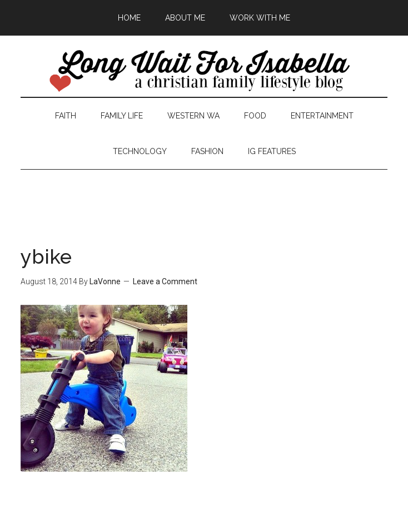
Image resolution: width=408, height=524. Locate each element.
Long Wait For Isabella (204, 72)
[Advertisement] (204, 195)
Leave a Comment (165, 281)
